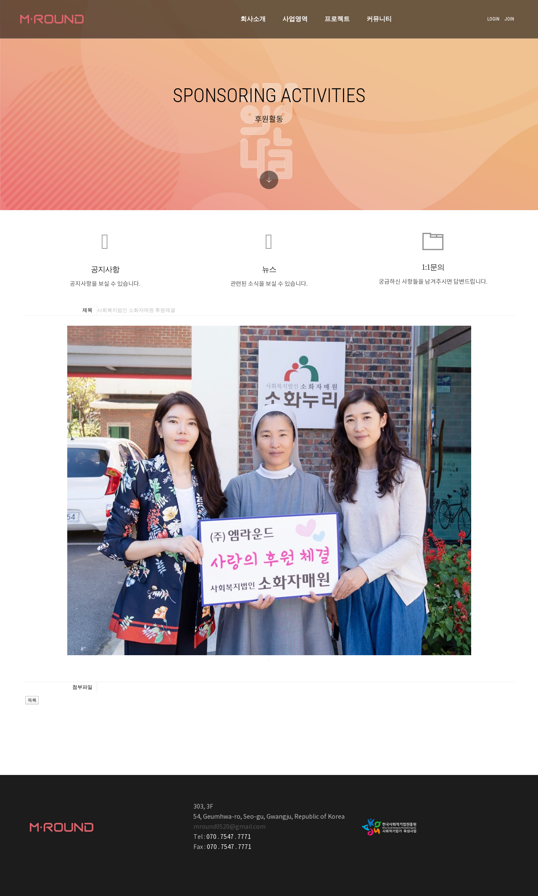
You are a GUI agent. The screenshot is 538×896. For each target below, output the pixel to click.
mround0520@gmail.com (229, 827)
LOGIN (486, 15)
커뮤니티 (332, 15)
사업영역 (248, 15)
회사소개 (206, 15)
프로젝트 (290, 15)
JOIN (501, 15)
